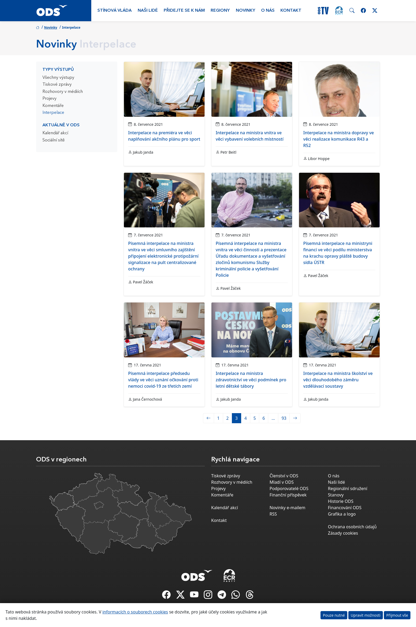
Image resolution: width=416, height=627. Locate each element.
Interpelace (53, 113)
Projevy (49, 99)
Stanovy (336, 495)
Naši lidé (148, 10)
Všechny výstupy (58, 78)
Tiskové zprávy (57, 85)
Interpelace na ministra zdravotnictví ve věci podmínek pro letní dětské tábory (251, 379)
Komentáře (53, 106)
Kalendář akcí (55, 133)
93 (283, 418)
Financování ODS (344, 508)
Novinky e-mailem (287, 508)
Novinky (245, 10)
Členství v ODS (284, 476)
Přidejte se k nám (184, 10)
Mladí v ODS (282, 482)
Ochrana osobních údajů (352, 527)
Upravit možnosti (365, 615)
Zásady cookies (343, 533)
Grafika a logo (342, 514)
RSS (273, 514)
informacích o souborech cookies (135, 612)
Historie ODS (340, 501)
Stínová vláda (114, 10)
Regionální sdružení (347, 488)
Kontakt (290, 10)
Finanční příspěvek (288, 495)
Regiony (220, 10)
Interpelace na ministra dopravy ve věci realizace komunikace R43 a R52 (338, 139)
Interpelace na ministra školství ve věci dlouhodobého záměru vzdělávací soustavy (338, 379)
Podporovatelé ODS (289, 488)
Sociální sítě (53, 140)
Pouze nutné (334, 615)
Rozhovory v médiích (62, 92)
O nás (268, 10)
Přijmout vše (397, 615)
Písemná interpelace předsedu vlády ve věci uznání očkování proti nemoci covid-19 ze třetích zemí (163, 379)
